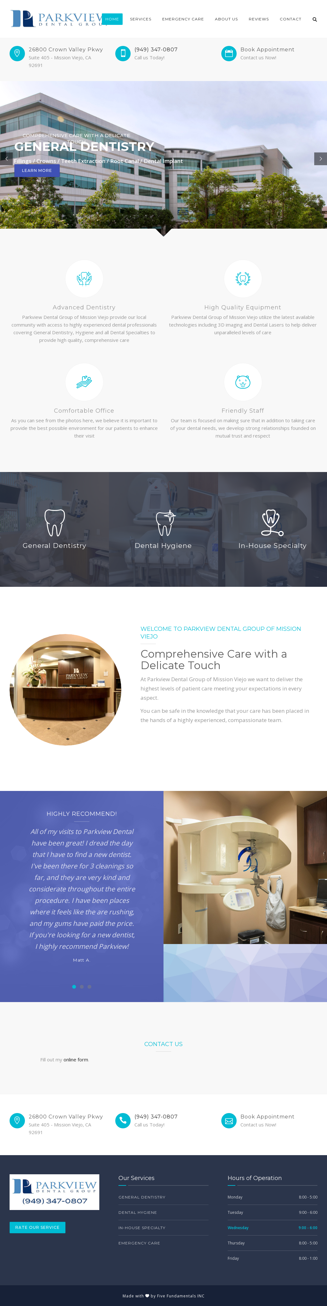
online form (76, 1059)
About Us (226, 19)
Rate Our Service (37, 1227)
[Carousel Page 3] (89, 987)
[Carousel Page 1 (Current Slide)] (74, 987)
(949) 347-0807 (156, 50)
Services (140, 19)
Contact (290, 19)
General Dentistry (141, 1197)
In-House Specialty (141, 1227)
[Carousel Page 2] (82, 987)
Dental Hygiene (137, 1212)
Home (112, 19)
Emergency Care (183, 19)
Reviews (259, 19)
